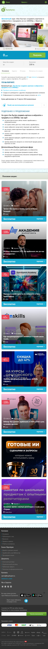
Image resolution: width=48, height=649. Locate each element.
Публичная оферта (8, 567)
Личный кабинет (46, 2)
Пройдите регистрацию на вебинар (14, 90)
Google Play (37, 595)
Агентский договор (8, 562)
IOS (27, 77)
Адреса (14, 71)
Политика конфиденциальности (12, 569)
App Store (25, 595)
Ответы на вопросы (8, 544)
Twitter (8, 586)
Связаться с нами (6, 578)
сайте (39, 95)
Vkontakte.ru (5, 586)
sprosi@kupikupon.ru (8, 576)
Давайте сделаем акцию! (10, 550)
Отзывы (22, 71)
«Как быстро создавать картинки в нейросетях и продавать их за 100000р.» (22, 87)
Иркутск (24, 2)
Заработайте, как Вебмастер (11, 553)
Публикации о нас (8, 536)
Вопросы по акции (36, 71)
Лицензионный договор (10, 564)
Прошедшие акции (8, 555)
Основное (5, 71)
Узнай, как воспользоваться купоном (20, 105)
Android (34, 77)
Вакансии (5, 539)
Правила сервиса (7, 541)
